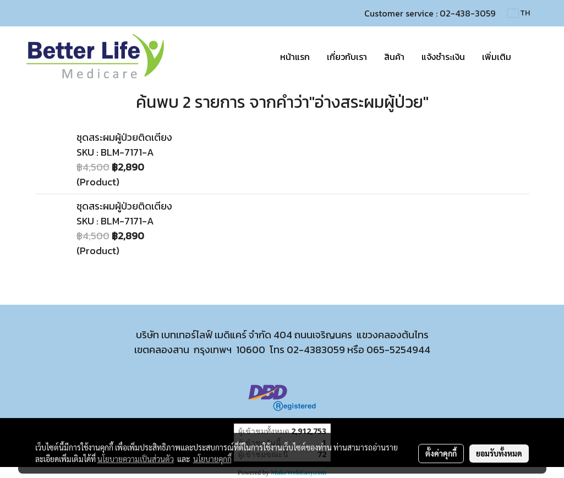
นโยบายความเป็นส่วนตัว (135, 459)
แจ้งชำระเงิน (443, 56)
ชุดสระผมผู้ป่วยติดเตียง (124, 137)
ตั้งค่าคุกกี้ (441, 453)
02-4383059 (316, 349)
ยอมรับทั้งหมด (499, 453)
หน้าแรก (295, 56)
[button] (529, 56)
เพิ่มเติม (496, 56)
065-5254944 (398, 349)
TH (519, 13)
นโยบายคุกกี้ (212, 459)
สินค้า (394, 56)
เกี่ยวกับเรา (347, 56)
